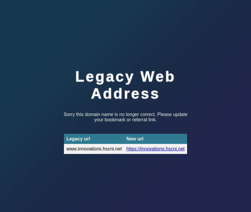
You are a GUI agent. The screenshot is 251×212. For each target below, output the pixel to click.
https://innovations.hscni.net (155, 148)
